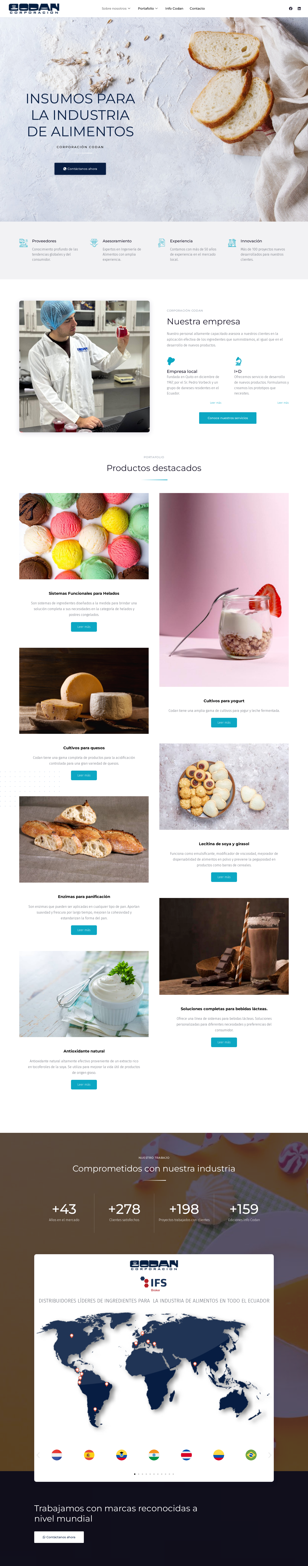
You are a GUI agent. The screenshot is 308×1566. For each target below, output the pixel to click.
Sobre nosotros (116, 8)
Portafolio (148, 8)
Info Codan (174, 8)
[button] (38, 1455)
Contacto (197, 8)
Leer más (215, 402)
